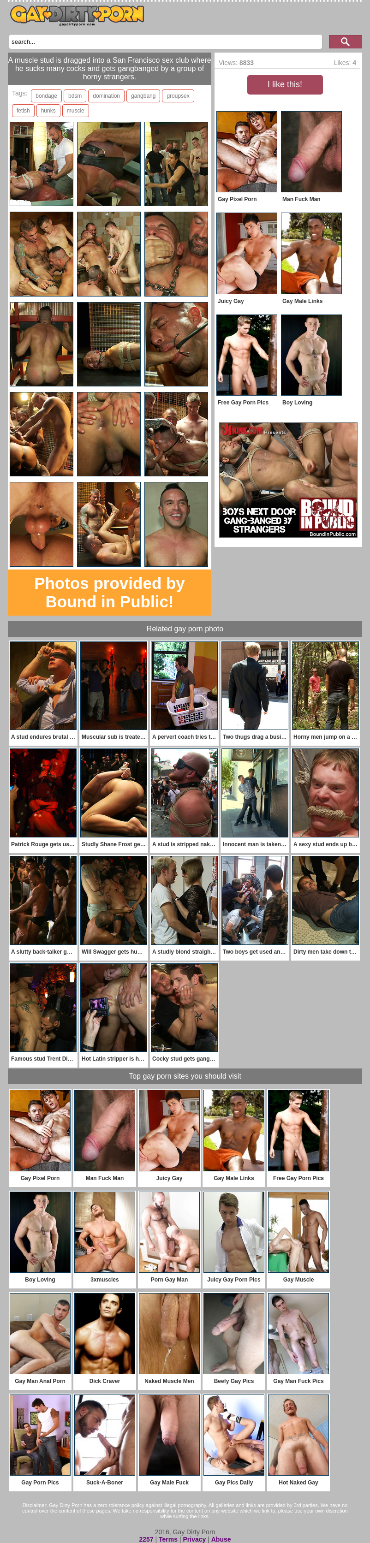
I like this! (285, 84)
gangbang (143, 96)
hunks (48, 110)
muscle (75, 110)
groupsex (178, 96)
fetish (23, 110)
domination (106, 96)
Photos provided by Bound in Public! (109, 592)
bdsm (75, 96)
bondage (46, 96)
